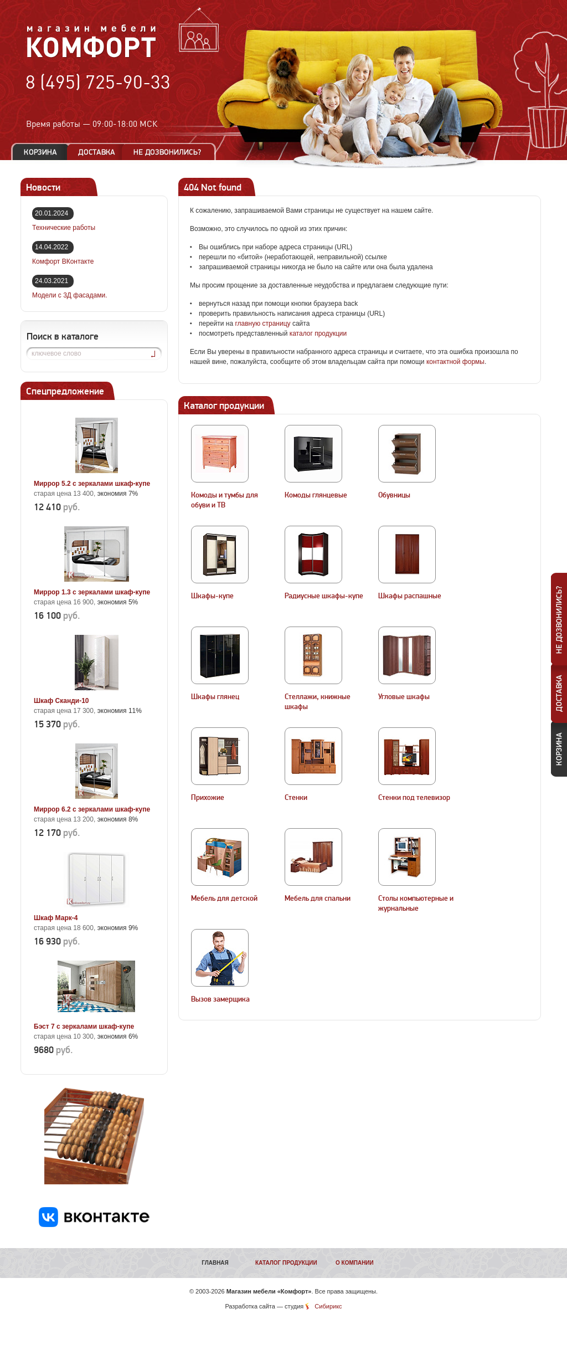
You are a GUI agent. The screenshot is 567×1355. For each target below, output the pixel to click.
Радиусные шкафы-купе (324, 596)
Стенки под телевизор (414, 797)
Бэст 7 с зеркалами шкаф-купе (84, 1026)
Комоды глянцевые (316, 495)
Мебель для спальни (317, 898)
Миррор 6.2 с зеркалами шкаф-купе (92, 809)
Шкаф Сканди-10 (61, 701)
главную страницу (262, 323)
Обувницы (394, 495)
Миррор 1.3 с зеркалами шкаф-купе (92, 592)
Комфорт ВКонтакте (63, 261)
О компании (355, 1263)
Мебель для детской (224, 898)
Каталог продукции (286, 1263)
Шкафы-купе (212, 596)
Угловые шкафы (404, 696)
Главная (215, 1263)
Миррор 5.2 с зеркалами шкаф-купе (92, 483)
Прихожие (207, 797)
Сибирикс (328, 1306)
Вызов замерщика (220, 999)
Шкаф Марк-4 (56, 918)
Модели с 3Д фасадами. (69, 295)
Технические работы (63, 228)
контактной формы (455, 362)
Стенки (296, 797)
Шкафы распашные (409, 596)
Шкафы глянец (215, 696)
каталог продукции (318, 333)
